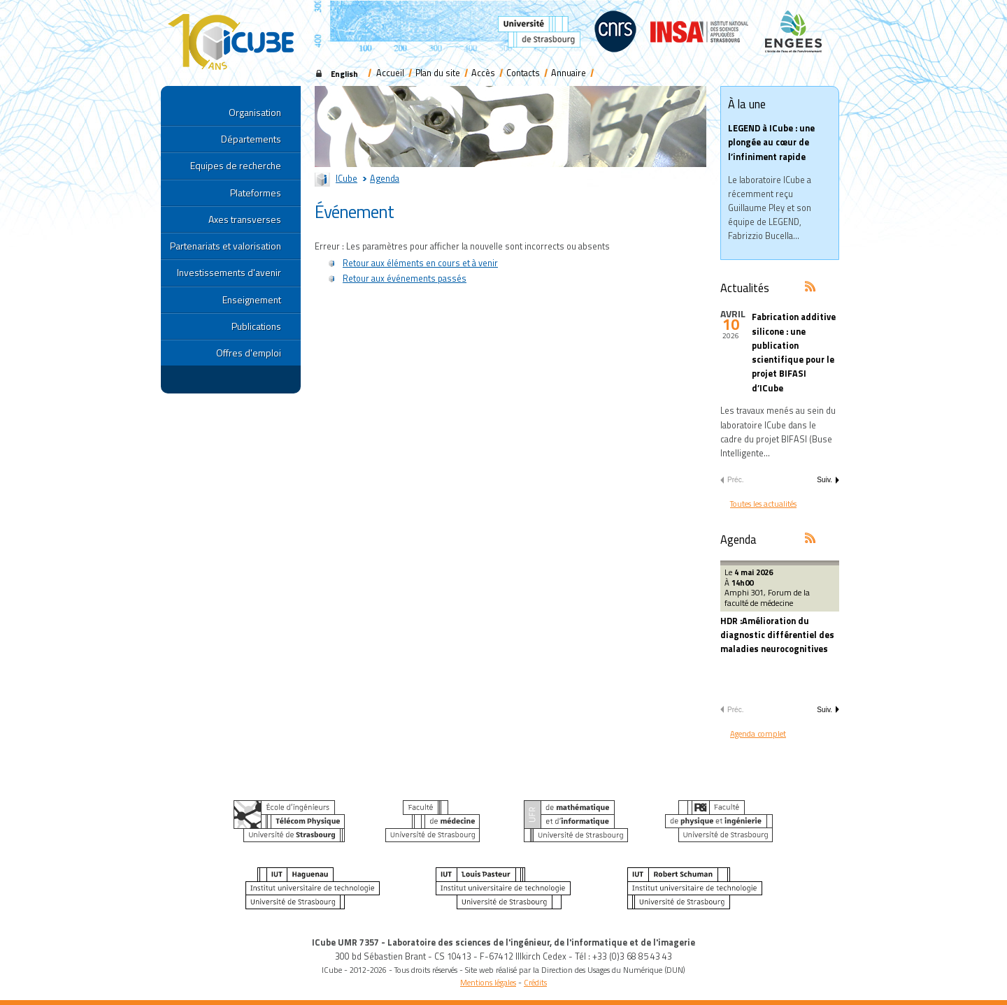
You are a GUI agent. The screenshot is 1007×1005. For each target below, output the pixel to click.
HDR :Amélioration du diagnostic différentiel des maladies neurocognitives (777, 635)
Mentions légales (488, 982)
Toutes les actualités (763, 503)
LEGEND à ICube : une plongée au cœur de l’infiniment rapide (771, 142)
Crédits (535, 982)
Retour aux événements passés (404, 278)
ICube (346, 178)
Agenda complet (758, 733)
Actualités (744, 287)
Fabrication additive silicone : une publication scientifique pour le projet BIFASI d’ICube (794, 352)
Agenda (384, 178)
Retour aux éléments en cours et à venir (420, 263)
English (344, 74)
